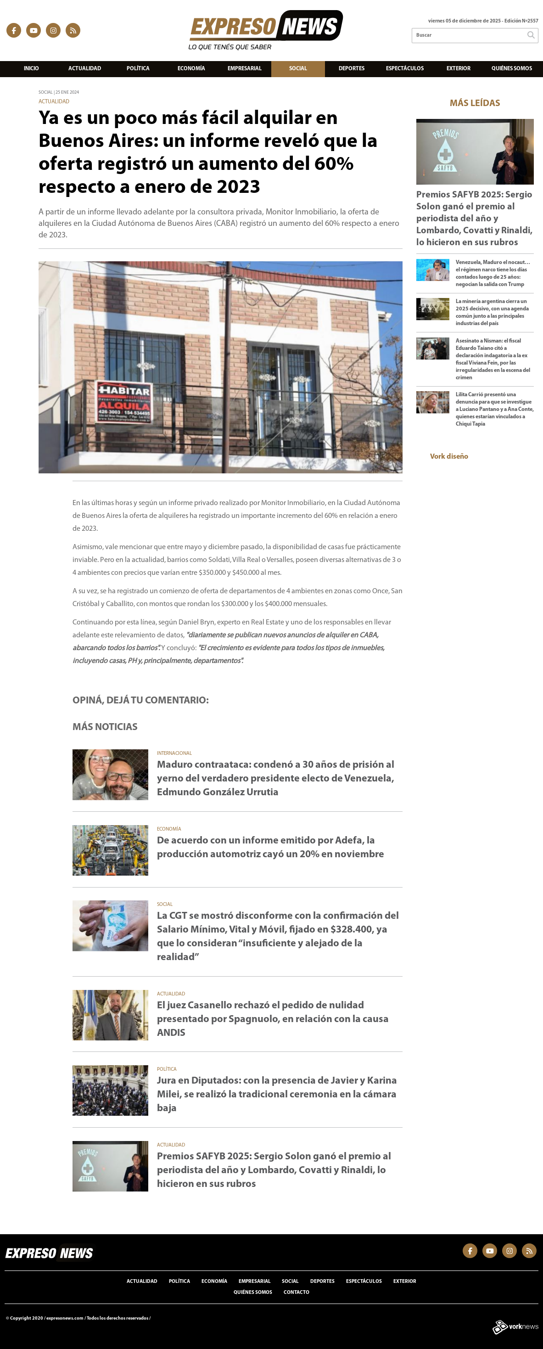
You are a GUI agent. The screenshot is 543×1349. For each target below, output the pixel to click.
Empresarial (245, 69)
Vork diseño (449, 457)
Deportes (351, 69)
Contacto (296, 1292)
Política (138, 69)
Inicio (31, 69)
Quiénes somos (512, 69)
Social (298, 69)
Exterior (458, 69)
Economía (191, 69)
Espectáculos (405, 69)
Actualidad (84, 69)
